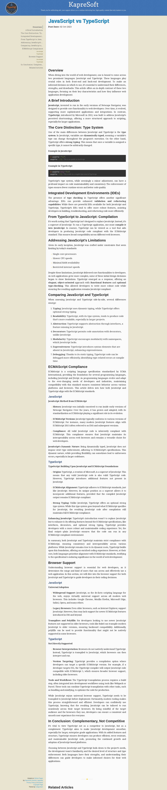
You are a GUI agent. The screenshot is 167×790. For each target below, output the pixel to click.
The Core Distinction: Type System (35, 33)
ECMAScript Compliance (32, 49)
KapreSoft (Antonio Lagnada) (34, 780)
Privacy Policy (31, 782)
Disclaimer (39, 782)
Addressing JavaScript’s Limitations (36, 42)
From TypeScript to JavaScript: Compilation (39, 39)
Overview (37, 27)
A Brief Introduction (34, 30)
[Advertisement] (87, 48)
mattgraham (39, 787)
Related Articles (36, 68)
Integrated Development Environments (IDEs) (40, 36)
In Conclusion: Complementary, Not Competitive (41, 64)
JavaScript (39, 51)
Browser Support (36, 57)
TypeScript (39, 54)
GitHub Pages (38, 778)
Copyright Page (38, 784)
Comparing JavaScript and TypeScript (37, 45)
